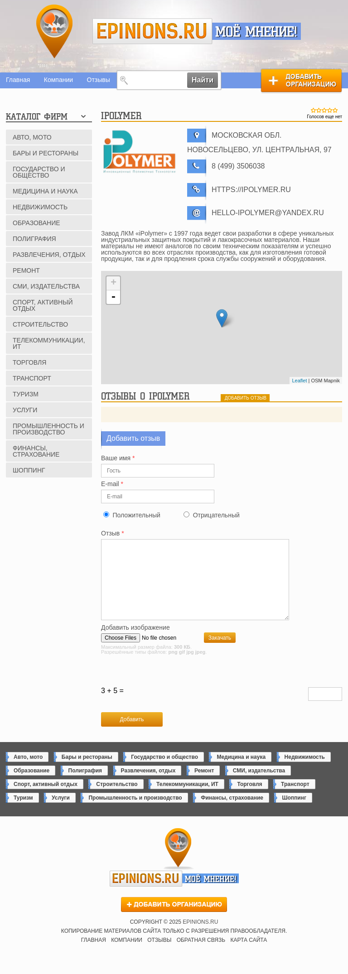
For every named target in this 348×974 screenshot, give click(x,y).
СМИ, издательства (46, 286)
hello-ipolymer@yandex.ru (268, 213)
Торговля (29, 362)
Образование (36, 223)
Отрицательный (216, 515)
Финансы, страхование (36, 451)
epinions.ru (152, 31)
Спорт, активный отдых (43, 305)
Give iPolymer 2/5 (319, 110)
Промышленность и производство (48, 429)
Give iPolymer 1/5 (313, 110)
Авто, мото (32, 137)
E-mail (112, 484)
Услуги (25, 410)
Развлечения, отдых (49, 254)
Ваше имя (118, 458)
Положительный (136, 515)
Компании (58, 79)
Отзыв (112, 533)
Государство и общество (39, 172)
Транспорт (32, 378)
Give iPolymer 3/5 (324, 110)
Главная (18, 79)
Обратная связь (201, 955)
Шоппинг (29, 470)
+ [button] (113, 283)
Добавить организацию (301, 80)
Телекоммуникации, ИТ (49, 343)
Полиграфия (34, 238)
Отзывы (98, 79)
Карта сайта (249, 955)
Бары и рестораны (45, 153)
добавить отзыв (245, 397)
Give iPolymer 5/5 (335, 110)
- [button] (113, 297)
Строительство (40, 324)
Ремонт (26, 270)
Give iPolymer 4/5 (330, 110)
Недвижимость (40, 207)
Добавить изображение (135, 642)
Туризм (26, 394)
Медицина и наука (45, 191)
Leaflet (299, 380)
